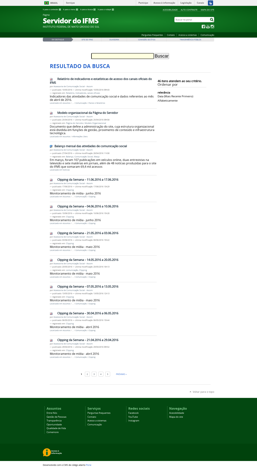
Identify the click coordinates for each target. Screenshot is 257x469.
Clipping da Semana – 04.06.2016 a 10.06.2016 (87, 206)
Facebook (203, 26)
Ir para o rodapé (106, 9)
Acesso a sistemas (187, 35)
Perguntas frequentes (152, 35)
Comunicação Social (83, 156)
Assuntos (66, 103)
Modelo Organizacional (95, 123)
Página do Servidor (75, 123)
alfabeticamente (168, 100)
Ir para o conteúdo (52, 9)
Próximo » (121, 374)
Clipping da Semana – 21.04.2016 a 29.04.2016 (87, 340)
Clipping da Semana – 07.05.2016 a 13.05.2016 (87, 286)
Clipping (70, 190)
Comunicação (207, 35)
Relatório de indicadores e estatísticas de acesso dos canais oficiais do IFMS (101, 81)
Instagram (212, 26)
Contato (171, 35)
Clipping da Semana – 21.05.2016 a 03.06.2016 (87, 233)
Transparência (54, 420)
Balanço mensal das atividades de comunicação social (90, 146)
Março (97, 156)
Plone (88, 464)
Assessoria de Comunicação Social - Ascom (73, 86)
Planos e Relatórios (97, 103)
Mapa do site (207, 9)
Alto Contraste (189, 9)
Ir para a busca (88, 9)
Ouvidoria (114, 39)
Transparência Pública (190, 39)
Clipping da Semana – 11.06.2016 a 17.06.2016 (87, 180)
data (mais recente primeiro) (175, 96)
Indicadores (80, 93)
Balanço (69, 156)
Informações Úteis (80, 136)
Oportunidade (54, 424)
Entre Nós (52, 412)
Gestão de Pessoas (56, 416)
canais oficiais (93, 93)
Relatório (70, 93)
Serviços (70, 2)
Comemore (53, 432)
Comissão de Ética (146, 39)
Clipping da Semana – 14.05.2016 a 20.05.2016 (87, 260)
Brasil (54, 2)
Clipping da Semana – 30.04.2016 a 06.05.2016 (87, 313)
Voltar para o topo (203, 391)
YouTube (208, 26)
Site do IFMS (87, 39)
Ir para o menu (70, 9)
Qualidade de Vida (56, 428)
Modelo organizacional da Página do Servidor (87, 113)
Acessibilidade (170, 9)
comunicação (72, 270)
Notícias (66, 170)
